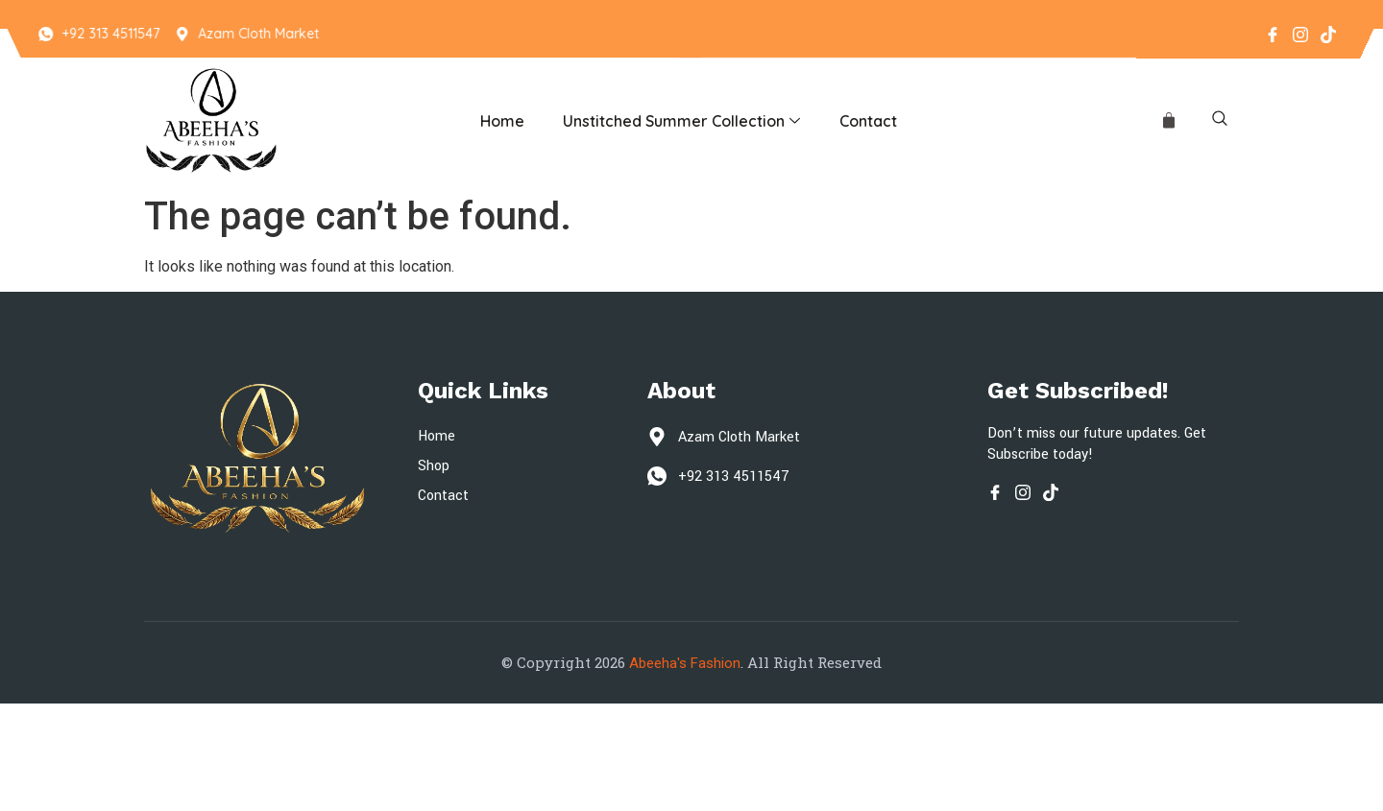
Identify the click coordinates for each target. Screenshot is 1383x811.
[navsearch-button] (1220, 121)
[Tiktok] (1327, 33)
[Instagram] (1299, 33)
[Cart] (1169, 121)
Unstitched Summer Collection (681, 121)
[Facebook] (1271, 33)
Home (502, 121)
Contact (868, 121)
